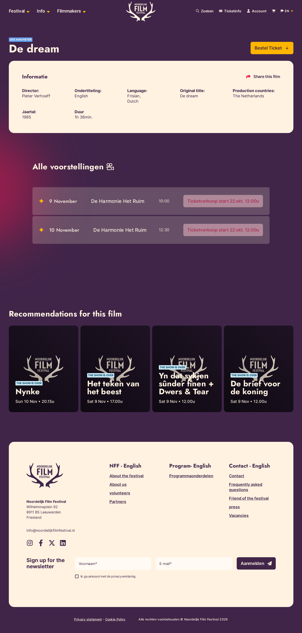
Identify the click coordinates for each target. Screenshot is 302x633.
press (234, 507)
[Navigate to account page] (256, 11)
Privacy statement (88, 619)
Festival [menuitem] (17, 11)
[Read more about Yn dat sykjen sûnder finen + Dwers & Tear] (187, 369)
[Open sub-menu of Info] (47, 11)
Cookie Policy (115, 619)
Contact (236, 476)
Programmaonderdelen (191, 476)
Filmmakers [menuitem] (69, 11)
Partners (117, 502)
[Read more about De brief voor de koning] (258, 369)
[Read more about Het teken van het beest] (115, 369)
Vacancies (239, 515)
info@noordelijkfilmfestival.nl (50, 530)
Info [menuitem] (41, 11)
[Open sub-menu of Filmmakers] (83, 11)
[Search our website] (205, 11)
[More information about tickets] (230, 11)
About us (118, 484)
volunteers (119, 493)
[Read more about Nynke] (43, 369)
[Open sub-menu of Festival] (27, 11)
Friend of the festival (249, 498)
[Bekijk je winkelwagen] (273, 11)
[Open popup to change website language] (287, 11)
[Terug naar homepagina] (140, 12)
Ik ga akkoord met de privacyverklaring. (108, 576)
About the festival (126, 476)
